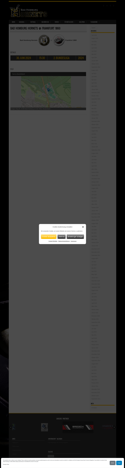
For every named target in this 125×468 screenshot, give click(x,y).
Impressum (73, 241)
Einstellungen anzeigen (75, 236)
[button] (83, 227)
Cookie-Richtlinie (53, 241)
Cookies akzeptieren (48, 236)
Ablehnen (61, 236)
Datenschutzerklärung (64, 241)
